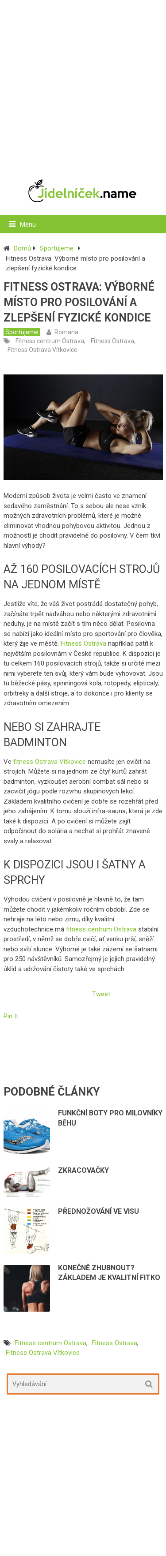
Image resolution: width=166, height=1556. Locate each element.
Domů (22, 248)
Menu (28, 224)
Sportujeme (56, 248)
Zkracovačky (83, 1170)
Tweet (101, 994)
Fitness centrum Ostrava (49, 340)
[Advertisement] (83, 85)
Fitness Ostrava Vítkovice (42, 349)
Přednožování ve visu (98, 1211)
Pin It (11, 1016)
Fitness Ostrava (112, 340)
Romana (66, 332)
